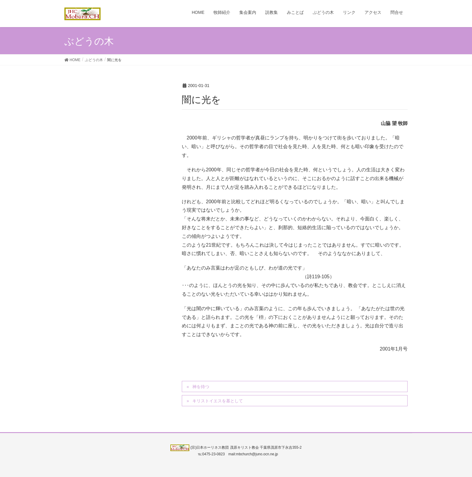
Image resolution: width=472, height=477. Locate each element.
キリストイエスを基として (217, 400)
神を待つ (200, 386)
